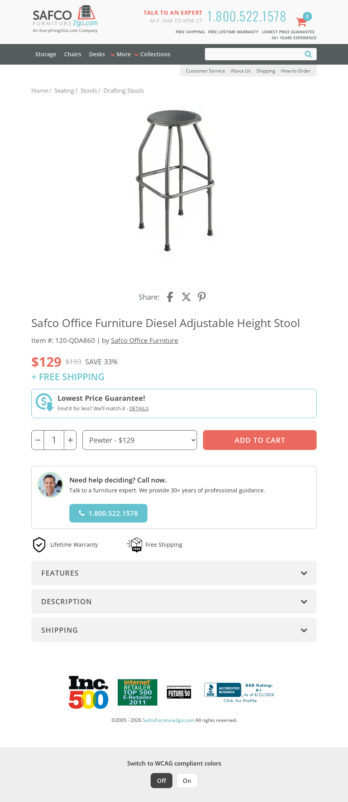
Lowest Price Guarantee (288, 31)
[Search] (308, 53)
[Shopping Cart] (303, 23)
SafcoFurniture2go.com (168, 720)
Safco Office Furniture (144, 340)
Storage (45, 54)
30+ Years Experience (294, 37)
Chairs (72, 54)
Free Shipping (190, 31)
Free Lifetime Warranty (233, 31)
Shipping (265, 70)
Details (139, 408)
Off (161, 781)
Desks (97, 54)
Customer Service (205, 70)
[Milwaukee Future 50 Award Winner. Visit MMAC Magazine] (179, 692)
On (187, 781)
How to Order (296, 70)
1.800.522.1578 (247, 15)
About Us (241, 70)
